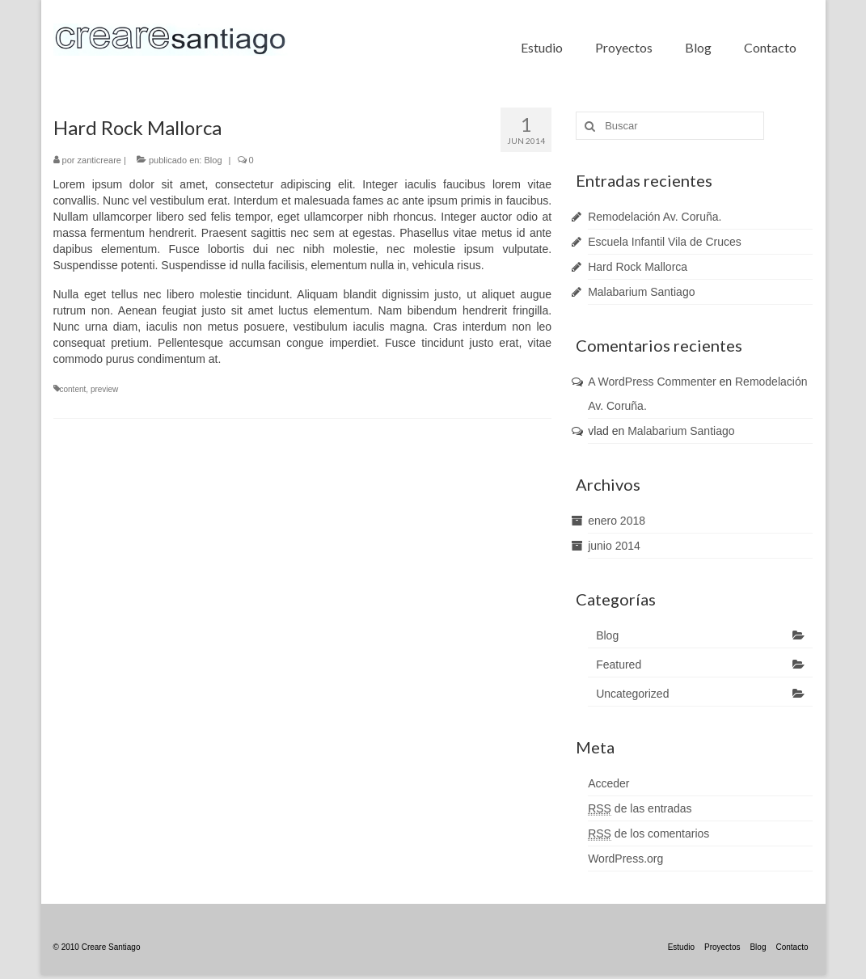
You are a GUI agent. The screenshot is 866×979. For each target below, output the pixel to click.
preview (104, 389)
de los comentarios (648, 834)
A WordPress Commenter (652, 381)
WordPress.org (625, 858)
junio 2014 (614, 545)
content (73, 389)
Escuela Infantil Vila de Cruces (664, 241)
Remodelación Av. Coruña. (654, 216)
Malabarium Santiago (641, 291)
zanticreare (99, 160)
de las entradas (639, 809)
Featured (618, 664)
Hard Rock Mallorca (637, 266)
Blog (213, 160)
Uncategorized (632, 693)
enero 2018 (616, 520)
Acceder (608, 783)
